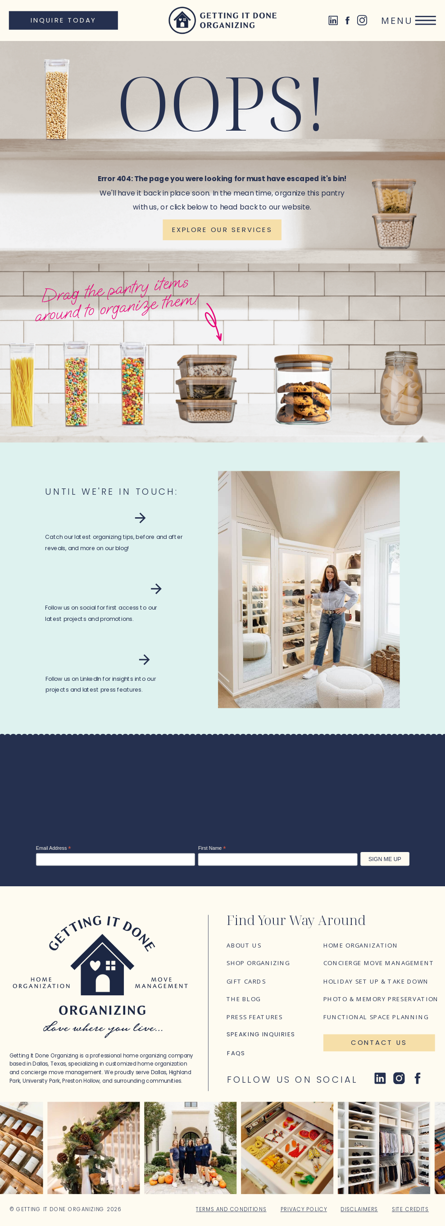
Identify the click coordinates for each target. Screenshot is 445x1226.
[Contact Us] (379, 1043)
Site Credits (410, 1209)
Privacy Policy (304, 1209)
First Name (212, 848)
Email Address (53, 848)
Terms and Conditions (231, 1209)
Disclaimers (359, 1209)
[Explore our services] (222, 229)
